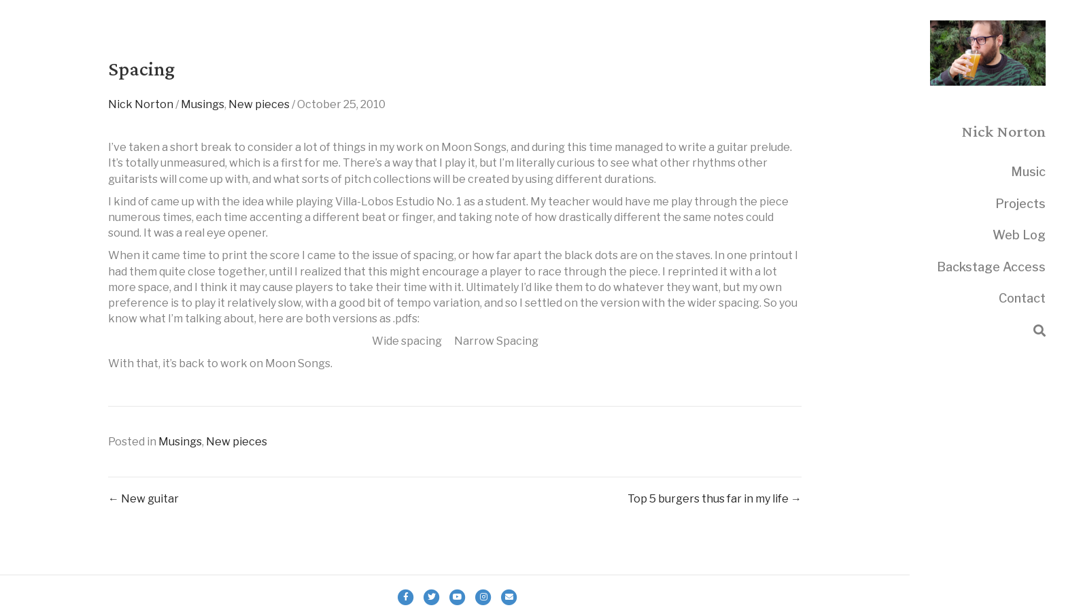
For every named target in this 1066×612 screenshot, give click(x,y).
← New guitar (143, 498)
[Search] (1039, 330)
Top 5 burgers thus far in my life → (714, 498)
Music (1028, 172)
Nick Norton (140, 104)
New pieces (259, 104)
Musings (202, 104)
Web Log (1019, 235)
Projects (1020, 204)
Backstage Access (991, 267)
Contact (1022, 298)
